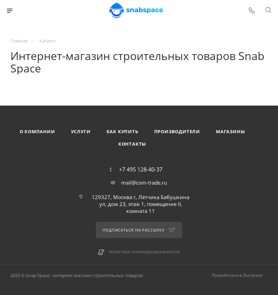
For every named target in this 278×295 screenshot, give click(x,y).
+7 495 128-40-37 (140, 169)
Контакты (132, 144)
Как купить (122, 131)
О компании (37, 131)
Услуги (81, 131)
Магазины (230, 131)
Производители (177, 131)
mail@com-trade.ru (144, 182)
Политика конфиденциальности (144, 251)
